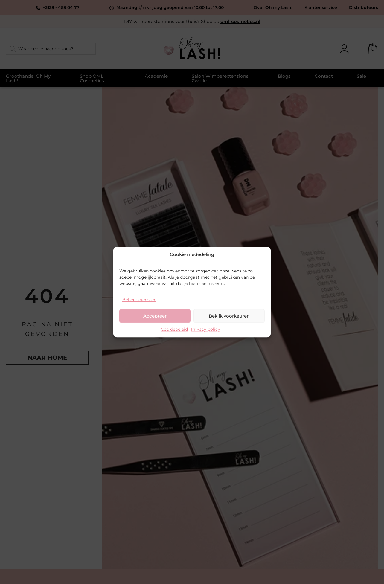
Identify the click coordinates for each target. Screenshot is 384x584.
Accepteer (155, 316)
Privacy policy (205, 329)
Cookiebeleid (174, 329)
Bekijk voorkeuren (229, 316)
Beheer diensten (139, 299)
